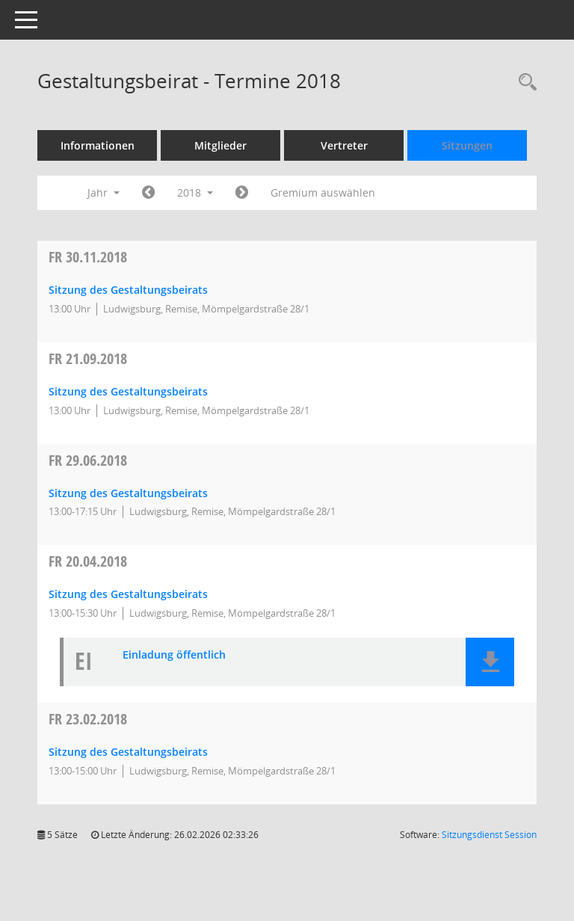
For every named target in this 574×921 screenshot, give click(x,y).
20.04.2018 (88, 561)
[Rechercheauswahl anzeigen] (524, 82)
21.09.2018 (88, 358)
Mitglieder (220, 145)
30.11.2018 (88, 257)
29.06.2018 (88, 460)
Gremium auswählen (323, 192)
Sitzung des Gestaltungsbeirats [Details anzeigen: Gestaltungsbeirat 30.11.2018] (128, 290)
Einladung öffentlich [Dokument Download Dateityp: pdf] (174, 655)
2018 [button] (195, 192)
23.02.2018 (88, 719)
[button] (490, 662)
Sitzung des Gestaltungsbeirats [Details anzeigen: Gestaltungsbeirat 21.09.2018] (128, 391)
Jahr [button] (103, 192)
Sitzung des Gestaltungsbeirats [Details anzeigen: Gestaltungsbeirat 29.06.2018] (128, 493)
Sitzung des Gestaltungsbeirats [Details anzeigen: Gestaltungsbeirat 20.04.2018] (128, 594)
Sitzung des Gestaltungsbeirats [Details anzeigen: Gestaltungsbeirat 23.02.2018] (128, 752)
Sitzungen (467, 145)
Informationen (98, 145)
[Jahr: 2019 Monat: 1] (241, 192)
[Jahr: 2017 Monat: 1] (148, 192)
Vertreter (344, 145)
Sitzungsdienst (489, 834)
